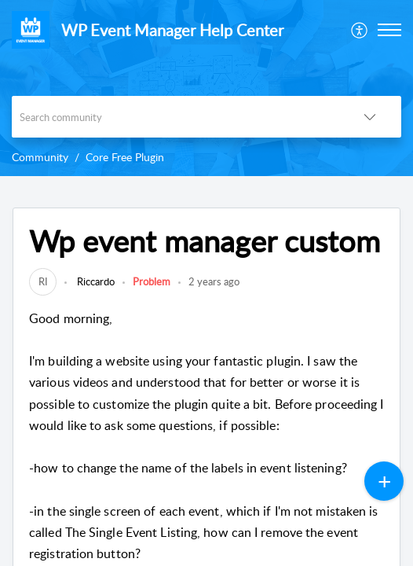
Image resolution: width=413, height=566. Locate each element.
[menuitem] (360, 30)
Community (40, 156)
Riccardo (95, 281)
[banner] (206, 88)
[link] (43, 281)
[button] (360, 30)
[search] (175, 117)
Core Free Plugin (125, 156)
